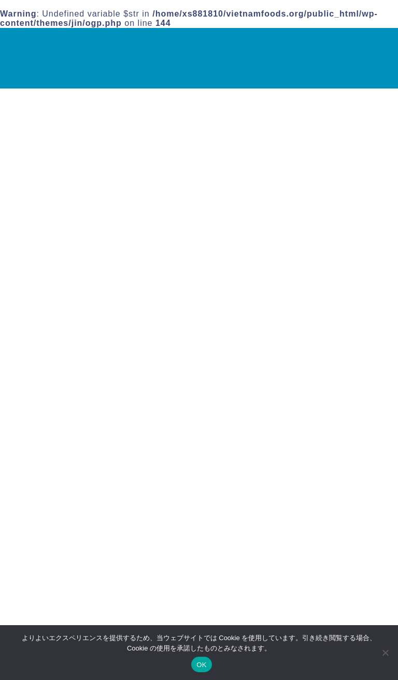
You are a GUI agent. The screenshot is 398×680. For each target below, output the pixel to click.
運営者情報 (291, 275)
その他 (54, 586)
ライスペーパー (309, 247)
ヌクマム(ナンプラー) (320, 203)
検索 (288, 119)
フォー (292, 225)
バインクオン (305, 214)
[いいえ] (385, 652)
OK (201, 665)
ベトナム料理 (67, 600)
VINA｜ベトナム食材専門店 (45, 58)
